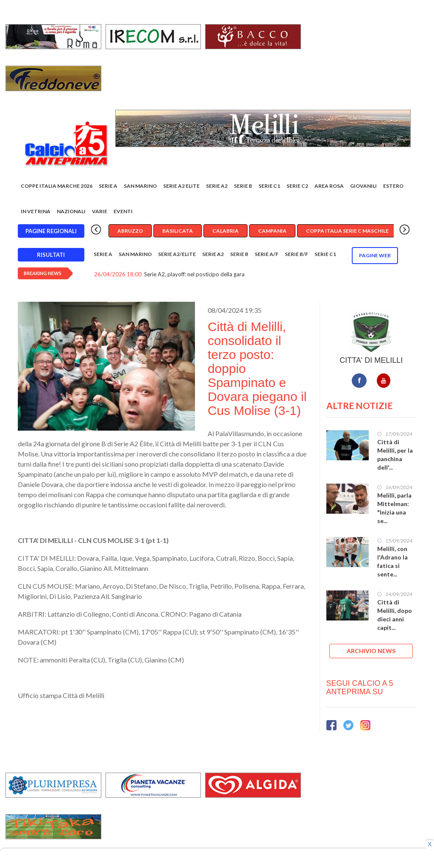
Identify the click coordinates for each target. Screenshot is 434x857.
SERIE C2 (297, 186)
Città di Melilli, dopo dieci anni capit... (394, 614)
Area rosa (329, 186)
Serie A (108, 186)
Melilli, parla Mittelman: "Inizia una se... (394, 508)
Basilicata (177, 231)
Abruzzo (130, 231)
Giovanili (363, 186)
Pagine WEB (375, 255)
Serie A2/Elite (177, 254)
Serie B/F (296, 254)
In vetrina (35, 211)
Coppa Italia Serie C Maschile (347, 231)
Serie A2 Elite (181, 186)
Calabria (225, 231)
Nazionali (71, 211)
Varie (99, 211)
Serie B (243, 186)
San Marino (140, 186)
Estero (393, 186)
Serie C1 (269, 186)
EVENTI (123, 211)
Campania (272, 231)
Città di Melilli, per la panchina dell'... (395, 454)
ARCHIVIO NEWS (371, 650)
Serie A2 (217, 186)
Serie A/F (266, 254)
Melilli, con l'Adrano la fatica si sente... (392, 561)
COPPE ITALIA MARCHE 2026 (56, 186)
